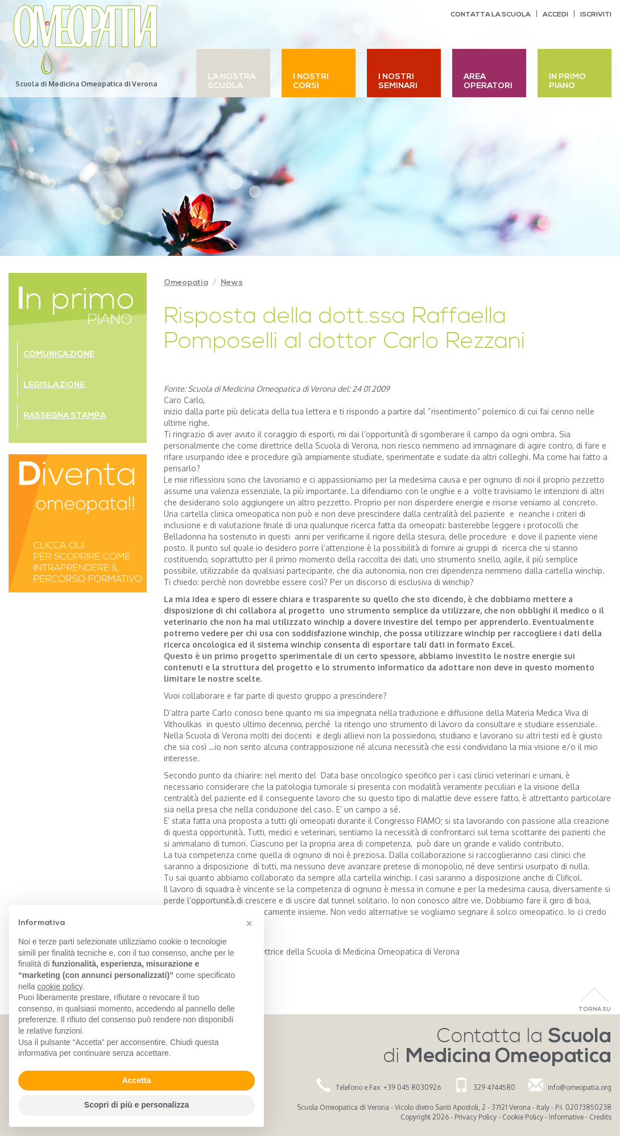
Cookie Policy (522, 1117)
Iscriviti (595, 14)
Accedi (555, 14)
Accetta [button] (136, 1080)
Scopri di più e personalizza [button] (136, 1104)
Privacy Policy (475, 1117)
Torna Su (594, 1009)
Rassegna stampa (64, 416)
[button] (249, 923)
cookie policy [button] (59, 986)
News (232, 283)
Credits (600, 1117)
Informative (566, 1117)
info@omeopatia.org (579, 1087)
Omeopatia (186, 283)
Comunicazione (58, 354)
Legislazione (54, 385)
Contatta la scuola (490, 14)
